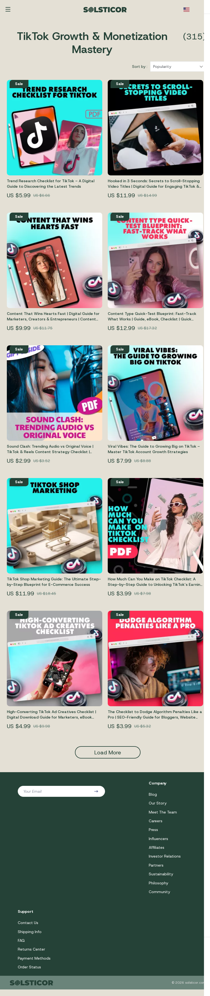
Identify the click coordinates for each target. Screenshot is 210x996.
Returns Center (31, 955)
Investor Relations (165, 860)
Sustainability (161, 878)
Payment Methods (34, 964)
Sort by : (139, 69)
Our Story (158, 806)
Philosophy (158, 887)
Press (153, 833)
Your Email (32, 794)
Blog (153, 797)
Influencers (158, 842)
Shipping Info (30, 937)
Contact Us (28, 928)
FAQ (21, 946)
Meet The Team (163, 815)
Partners (156, 869)
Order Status (29, 973)
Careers (155, 824)
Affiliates (156, 851)
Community (159, 896)
